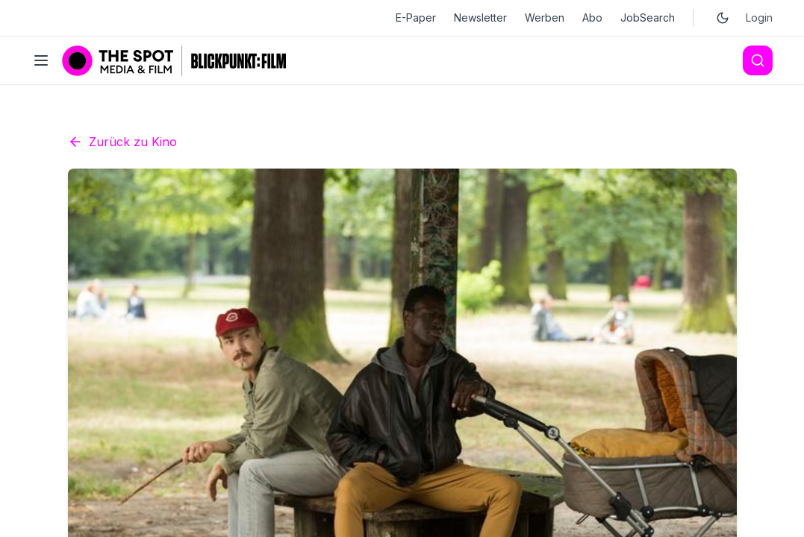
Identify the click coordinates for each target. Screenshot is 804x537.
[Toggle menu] (41, 60)
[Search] (758, 60)
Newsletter (480, 17)
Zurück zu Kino (122, 275)
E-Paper (416, 17)
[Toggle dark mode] (722, 18)
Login (759, 17)
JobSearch (647, 17)
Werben (544, 17)
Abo (592, 17)
